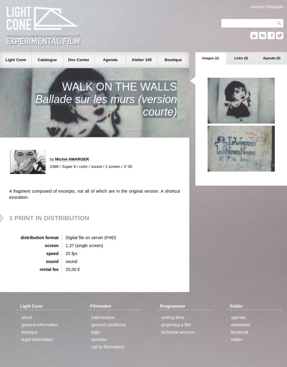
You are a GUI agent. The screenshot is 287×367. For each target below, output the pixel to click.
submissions (103, 317)
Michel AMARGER (72, 159)
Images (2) (210, 58)
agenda (238, 317)
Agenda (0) (272, 58)
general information (39, 324)
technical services (178, 332)
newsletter (241, 324)
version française (267, 6)
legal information (37, 339)
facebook (240, 332)
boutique (29, 332)
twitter (236, 339)
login (95, 332)
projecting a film (176, 324)
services (99, 339)
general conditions (108, 324)
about (26, 317)
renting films (172, 317)
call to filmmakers (107, 346)
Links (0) (241, 58)
